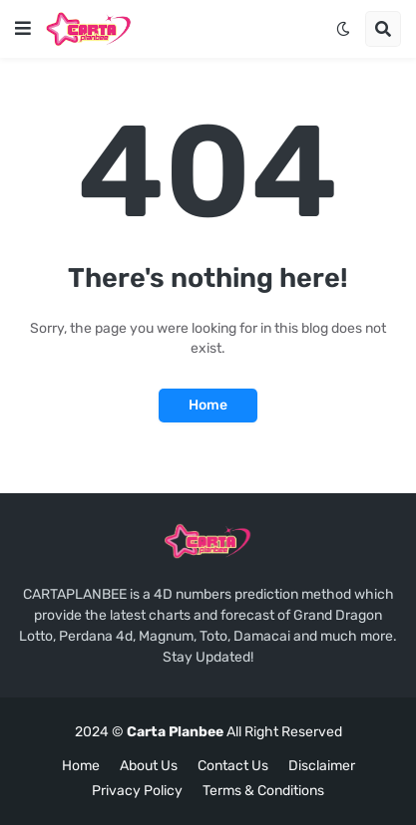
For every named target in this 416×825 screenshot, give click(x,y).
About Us (149, 765)
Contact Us (233, 765)
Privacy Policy (137, 790)
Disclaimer (321, 765)
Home (208, 405)
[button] (23, 29)
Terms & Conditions (263, 790)
